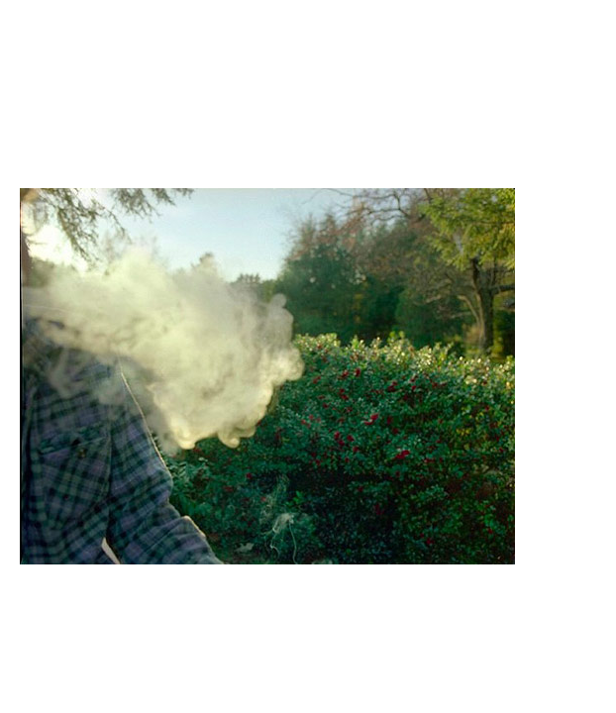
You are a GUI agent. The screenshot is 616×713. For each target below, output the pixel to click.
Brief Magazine (308, 94)
